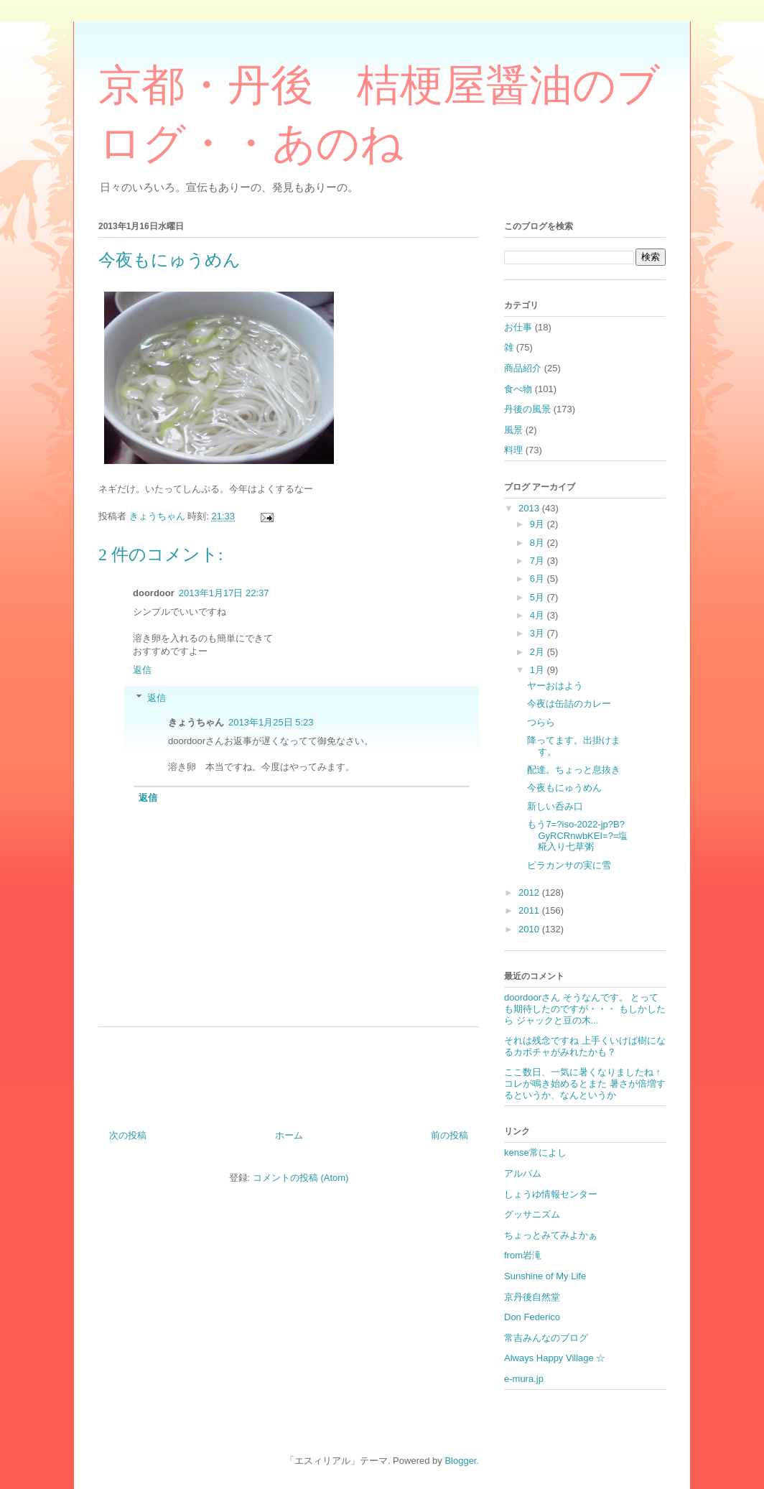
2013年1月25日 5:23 (271, 722)
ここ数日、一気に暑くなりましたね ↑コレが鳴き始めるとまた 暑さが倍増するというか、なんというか (585, 1083)
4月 (538, 615)
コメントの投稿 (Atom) (301, 1177)
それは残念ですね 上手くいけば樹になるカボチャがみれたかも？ (585, 1046)
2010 (530, 929)
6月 (538, 578)
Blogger (460, 1460)
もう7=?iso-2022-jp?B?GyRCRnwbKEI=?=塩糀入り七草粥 (577, 835)
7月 (538, 560)
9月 (538, 524)
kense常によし (535, 1152)
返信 (142, 669)
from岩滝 (522, 1255)
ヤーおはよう (555, 685)
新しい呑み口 (555, 806)
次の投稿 (127, 1135)
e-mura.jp (524, 1378)
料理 (513, 450)
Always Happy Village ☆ (554, 1358)
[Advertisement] (289, 1072)
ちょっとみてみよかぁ (550, 1235)
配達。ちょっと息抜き (573, 769)
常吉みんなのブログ (546, 1337)
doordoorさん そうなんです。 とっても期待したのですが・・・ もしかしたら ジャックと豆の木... (585, 1008)
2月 (538, 651)
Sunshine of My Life (545, 1276)
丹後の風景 (527, 409)
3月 (538, 633)
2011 (530, 910)
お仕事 (518, 327)
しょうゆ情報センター (550, 1194)
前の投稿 (449, 1135)
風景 (513, 430)
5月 (538, 597)
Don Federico (532, 1317)
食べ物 (518, 389)
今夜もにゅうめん (564, 787)
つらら (541, 722)
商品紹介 (522, 368)
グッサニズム (532, 1214)
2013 (530, 508)
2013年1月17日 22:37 (224, 593)
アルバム (522, 1173)
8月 (538, 542)
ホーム (289, 1135)
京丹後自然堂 (532, 1296)
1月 (538, 669)
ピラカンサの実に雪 (569, 865)
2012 (530, 892)
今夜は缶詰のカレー (569, 703)
